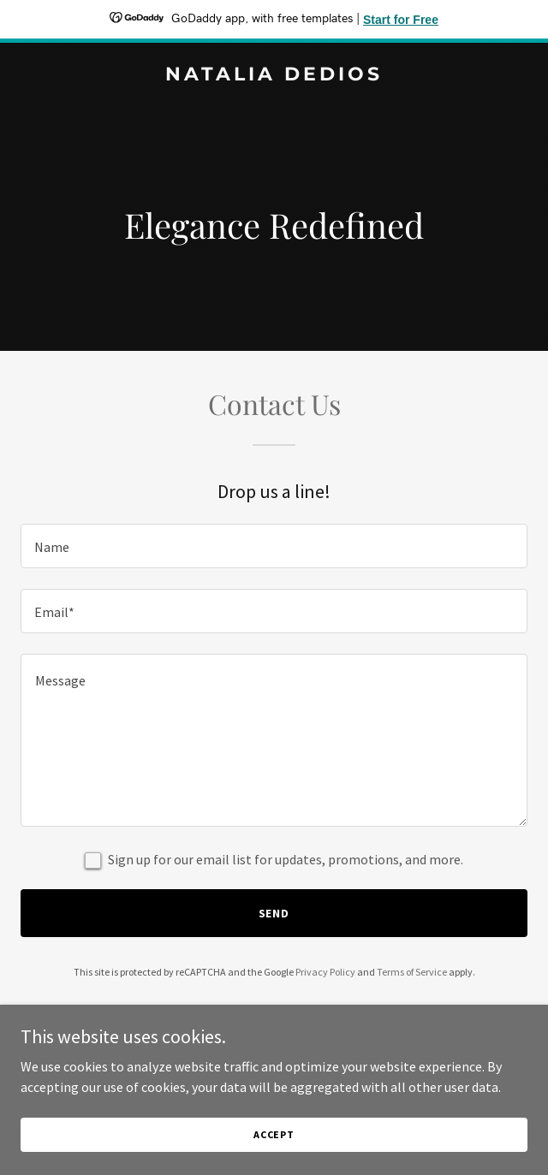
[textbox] (274, 546)
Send (274, 913)
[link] (274, 75)
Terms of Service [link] (412, 971)
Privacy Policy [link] (325, 971)
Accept (274, 1134)
